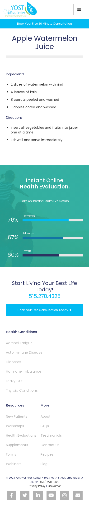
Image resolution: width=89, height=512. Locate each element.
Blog (44, 464)
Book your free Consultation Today (44, 310)
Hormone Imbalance (23, 371)
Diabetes (13, 362)
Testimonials (51, 435)
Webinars (13, 464)
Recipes (47, 454)
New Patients (16, 416)
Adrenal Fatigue (19, 343)
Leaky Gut (14, 381)
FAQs (45, 426)
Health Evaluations (21, 435)
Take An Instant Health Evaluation (44, 201)
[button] (79, 9)
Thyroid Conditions (22, 390)
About (46, 416)
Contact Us (50, 445)
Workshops (15, 426)
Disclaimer (54, 486)
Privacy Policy (36, 486)
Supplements (17, 445)
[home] (21, 9)
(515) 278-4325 (49, 482)
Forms (11, 454)
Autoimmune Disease (24, 352)
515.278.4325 (45, 296)
